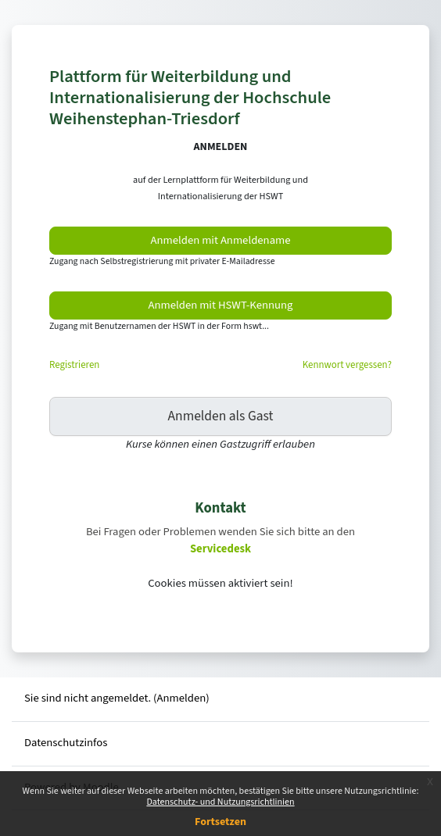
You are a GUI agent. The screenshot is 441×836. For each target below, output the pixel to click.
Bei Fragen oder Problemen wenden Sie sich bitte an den (220, 531)
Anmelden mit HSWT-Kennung (220, 305)
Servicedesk (220, 549)
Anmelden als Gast (221, 416)
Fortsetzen (220, 822)
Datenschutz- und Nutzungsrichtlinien (220, 802)
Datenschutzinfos (65, 742)
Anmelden (181, 698)
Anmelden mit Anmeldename (220, 240)
